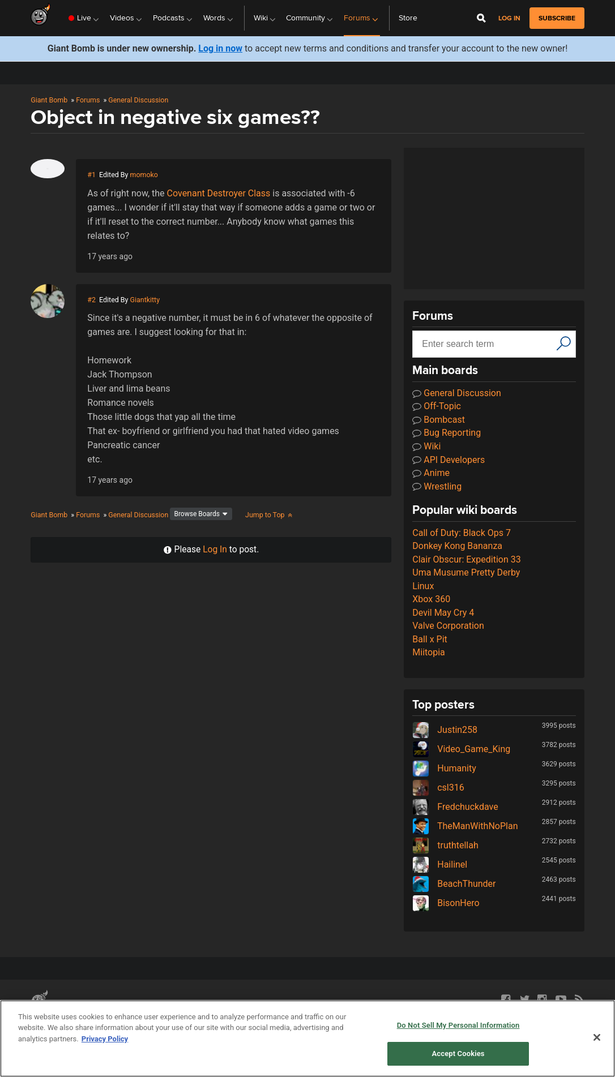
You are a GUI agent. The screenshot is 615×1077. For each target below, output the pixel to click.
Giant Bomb (49, 100)
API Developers (448, 459)
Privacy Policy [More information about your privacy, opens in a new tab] (105, 1039)
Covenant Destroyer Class (219, 193)
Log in (509, 18)
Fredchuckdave (455, 806)
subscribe (557, 18)
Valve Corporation (448, 625)
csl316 (438, 787)
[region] (307, 1038)
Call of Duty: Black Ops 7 (461, 532)
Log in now (220, 48)
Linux (423, 586)
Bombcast (438, 419)
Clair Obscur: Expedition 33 (466, 559)
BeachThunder (454, 883)
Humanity (444, 768)
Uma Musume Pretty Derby (466, 572)
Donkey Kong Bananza (457, 545)
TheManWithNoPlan (465, 826)
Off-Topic (436, 406)
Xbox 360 (431, 599)
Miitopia (428, 652)
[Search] (563, 343)
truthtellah (445, 845)
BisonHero (445, 903)
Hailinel (439, 864)
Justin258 (444, 729)
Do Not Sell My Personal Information (458, 1025)
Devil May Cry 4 (443, 612)
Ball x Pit (429, 639)
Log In (215, 549)
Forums (88, 100)
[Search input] (485, 344)
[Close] (596, 1037)
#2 (91, 299)
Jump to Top (269, 514)
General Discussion (138, 100)
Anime (431, 472)
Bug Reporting (446, 432)
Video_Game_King (461, 749)
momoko (144, 174)
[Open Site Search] (481, 18)
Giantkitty (145, 299)
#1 (91, 174)
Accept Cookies (458, 1053)
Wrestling (437, 486)
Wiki (426, 446)
